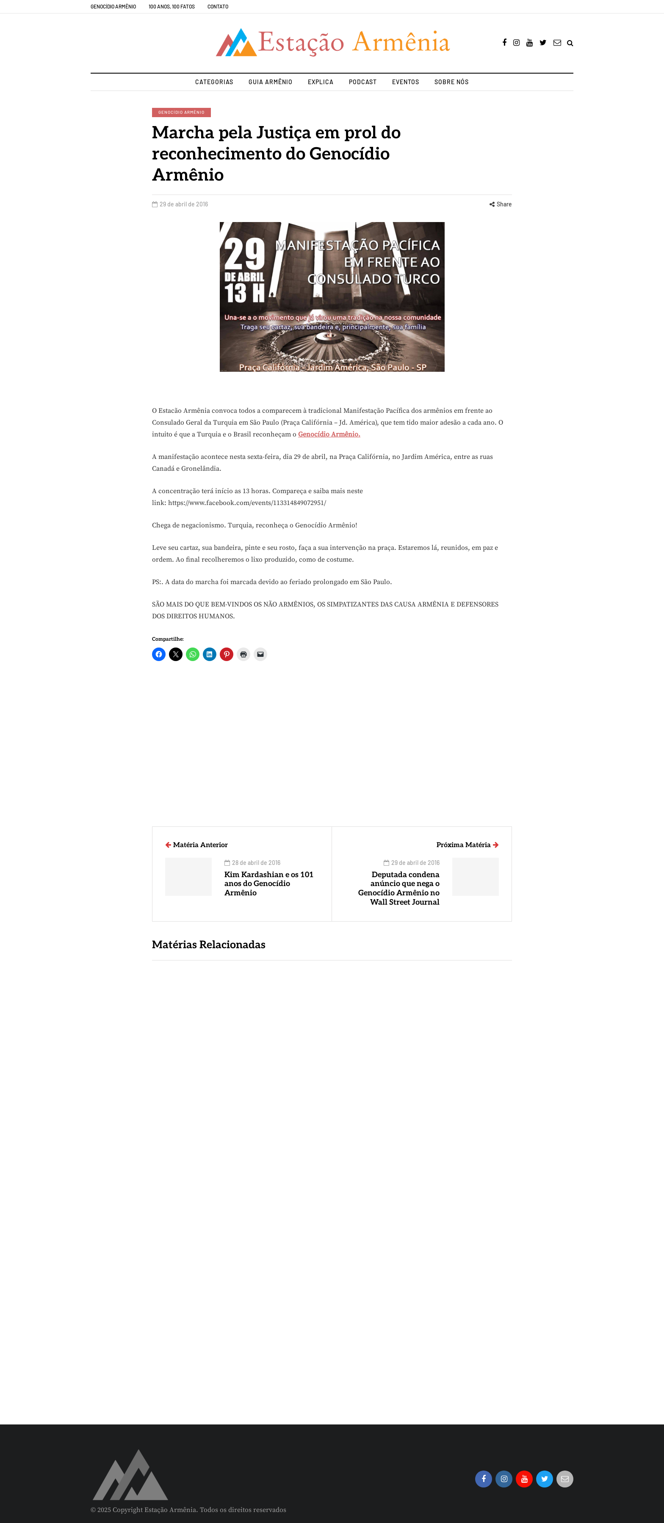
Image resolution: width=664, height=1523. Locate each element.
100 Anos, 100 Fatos (172, 6)
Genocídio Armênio (113, 6)
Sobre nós (451, 81)
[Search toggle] (570, 43)
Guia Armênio (271, 81)
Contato (218, 6)
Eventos (405, 81)
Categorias (214, 81)
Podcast (363, 81)
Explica (321, 81)
